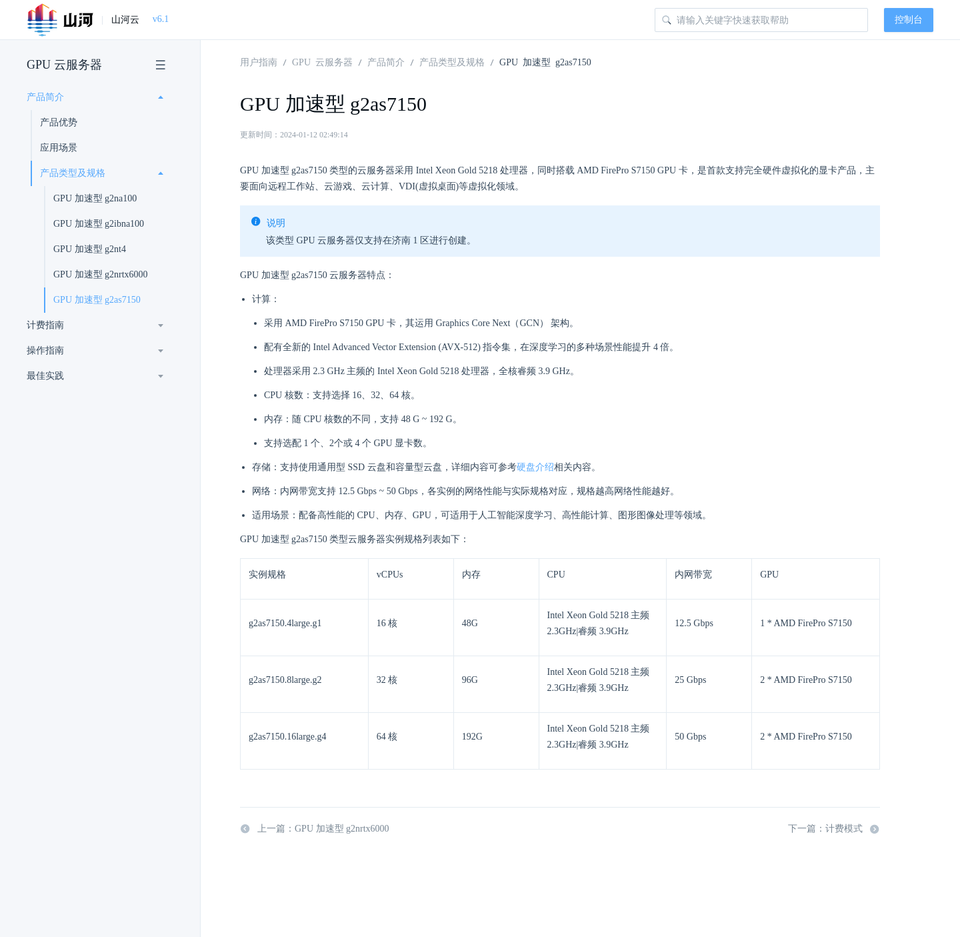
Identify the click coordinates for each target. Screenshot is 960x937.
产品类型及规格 (72, 173)
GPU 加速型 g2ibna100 (98, 224)
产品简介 (45, 97)
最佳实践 (45, 376)
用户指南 (258, 61)
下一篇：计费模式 (834, 829)
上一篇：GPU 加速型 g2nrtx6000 (314, 829)
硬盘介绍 (535, 467)
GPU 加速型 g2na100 (95, 198)
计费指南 (45, 325)
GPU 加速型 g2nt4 (89, 249)
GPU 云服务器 (64, 64)
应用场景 (58, 148)
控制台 (909, 20)
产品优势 (58, 122)
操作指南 (45, 350)
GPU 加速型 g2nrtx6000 (100, 274)
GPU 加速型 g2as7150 (97, 300)
